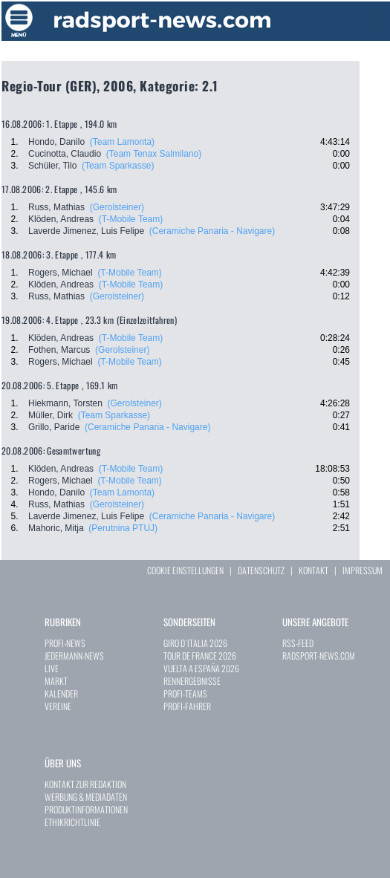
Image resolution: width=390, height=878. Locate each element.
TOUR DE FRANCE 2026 (199, 655)
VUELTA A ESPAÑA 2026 (201, 668)
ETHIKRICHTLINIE (72, 822)
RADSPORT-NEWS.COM (318, 655)
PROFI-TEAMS (185, 693)
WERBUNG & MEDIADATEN (86, 796)
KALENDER (61, 693)
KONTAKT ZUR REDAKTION (85, 784)
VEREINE (58, 706)
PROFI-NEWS (65, 643)
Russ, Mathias (56, 207)
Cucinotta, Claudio (64, 154)
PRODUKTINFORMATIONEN (86, 809)
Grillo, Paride (53, 427)
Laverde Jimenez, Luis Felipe (86, 231)
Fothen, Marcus (59, 350)
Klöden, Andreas (61, 219)
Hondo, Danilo (56, 142)
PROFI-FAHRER (187, 706)
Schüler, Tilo (52, 165)
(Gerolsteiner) (117, 207)
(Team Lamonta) (122, 142)
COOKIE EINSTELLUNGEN (185, 570)
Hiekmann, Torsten (65, 403)
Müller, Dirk (50, 415)
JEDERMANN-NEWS (74, 655)
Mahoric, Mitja (56, 528)
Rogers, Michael (60, 272)
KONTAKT (313, 570)
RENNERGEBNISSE (192, 680)
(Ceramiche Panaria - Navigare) (212, 231)
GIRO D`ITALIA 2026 (195, 643)
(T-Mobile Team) (131, 219)
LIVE (52, 668)
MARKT (56, 680)
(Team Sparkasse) (118, 165)
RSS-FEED (297, 643)
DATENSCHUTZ (261, 570)
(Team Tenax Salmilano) (154, 154)
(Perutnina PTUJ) (122, 528)
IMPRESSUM (362, 570)
